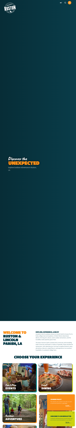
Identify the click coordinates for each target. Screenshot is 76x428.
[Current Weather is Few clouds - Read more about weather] (61, 2)
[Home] (10, 7)
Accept (67, 405)
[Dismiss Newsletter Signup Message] (73, 413)
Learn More (64, 403)
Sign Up (67, 422)
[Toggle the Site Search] (65, 3)
